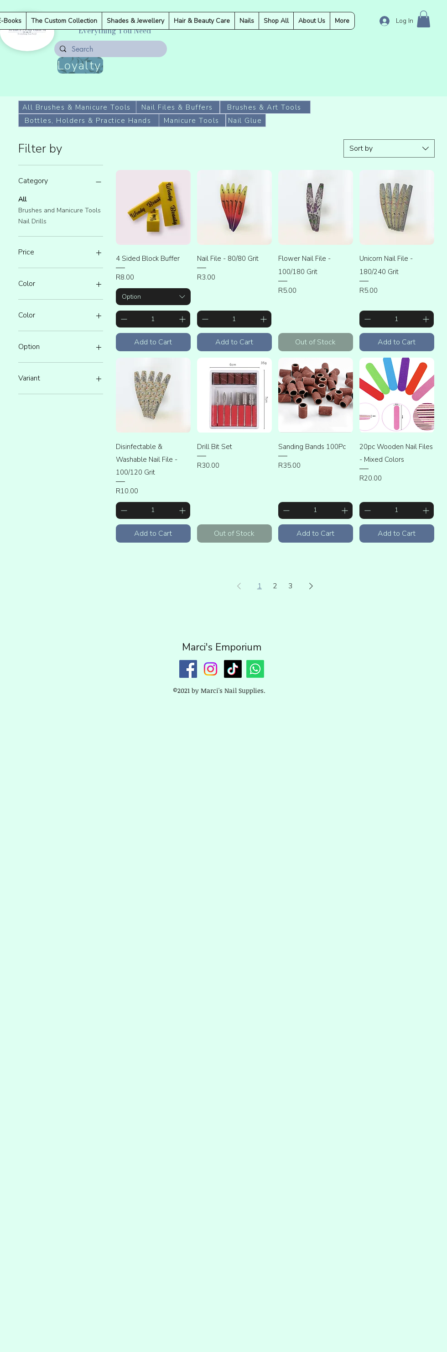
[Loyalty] (80, 65)
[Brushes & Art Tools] (265, 107)
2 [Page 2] (275, 586)
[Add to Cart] (153, 342)
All (22, 199)
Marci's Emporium (221, 647)
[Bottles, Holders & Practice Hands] (88, 120)
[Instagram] (210, 669)
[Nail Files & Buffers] (178, 107)
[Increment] (183, 319)
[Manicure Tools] (192, 120)
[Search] (110, 49)
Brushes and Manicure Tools (59, 210)
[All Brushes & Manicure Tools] (77, 107)
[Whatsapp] (255, 669)
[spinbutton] (153, 319)
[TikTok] (233, 669)
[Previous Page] (239, 586)
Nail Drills (32, 221)
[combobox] (389, 148)
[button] (423, 19)
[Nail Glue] (246, 120)
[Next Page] (311, 586)
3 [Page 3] (290, 586)
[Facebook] (188, 669)
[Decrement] (123, 319)
